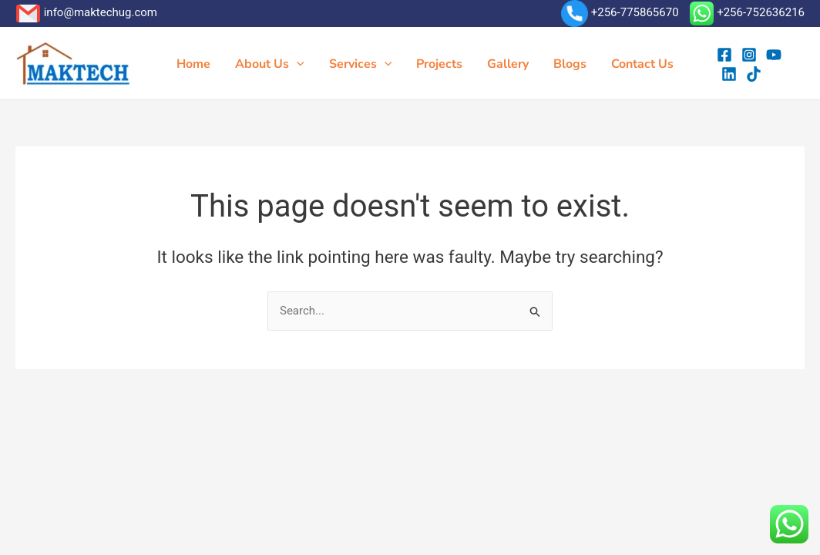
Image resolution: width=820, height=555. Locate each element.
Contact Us (642, 64)
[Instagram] (749, 54)
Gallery (508, 64)
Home (193, 64)
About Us (269, 64)
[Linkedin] (729, 74)
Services (360, 64)
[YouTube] (773, 54)
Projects (439, 64)
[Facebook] (724, 54)
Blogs (569, 64)
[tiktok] (753, 74)
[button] (296, 64)
